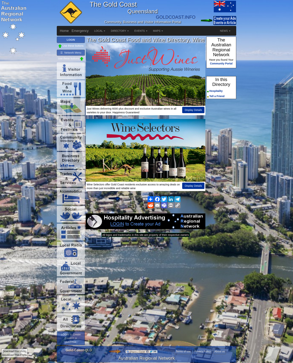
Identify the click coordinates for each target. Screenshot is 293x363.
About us (220, 351)
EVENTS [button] (140, 30)
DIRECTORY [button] (120, 30)
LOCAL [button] (99, 30)
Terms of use (183, 351)
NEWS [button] (225, 30)
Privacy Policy (203, 351)
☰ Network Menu (70, 52)
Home (64, 31)
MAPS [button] (158, 30)
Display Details (193, 109)
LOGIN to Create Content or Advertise (71, 338)
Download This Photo (14, 354)
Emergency (80, 31)
